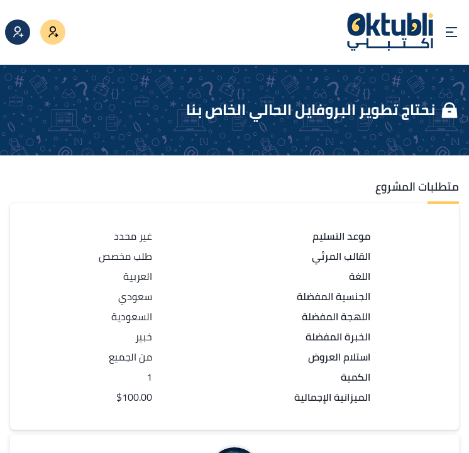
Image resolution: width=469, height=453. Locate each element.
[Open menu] (451, 32)
